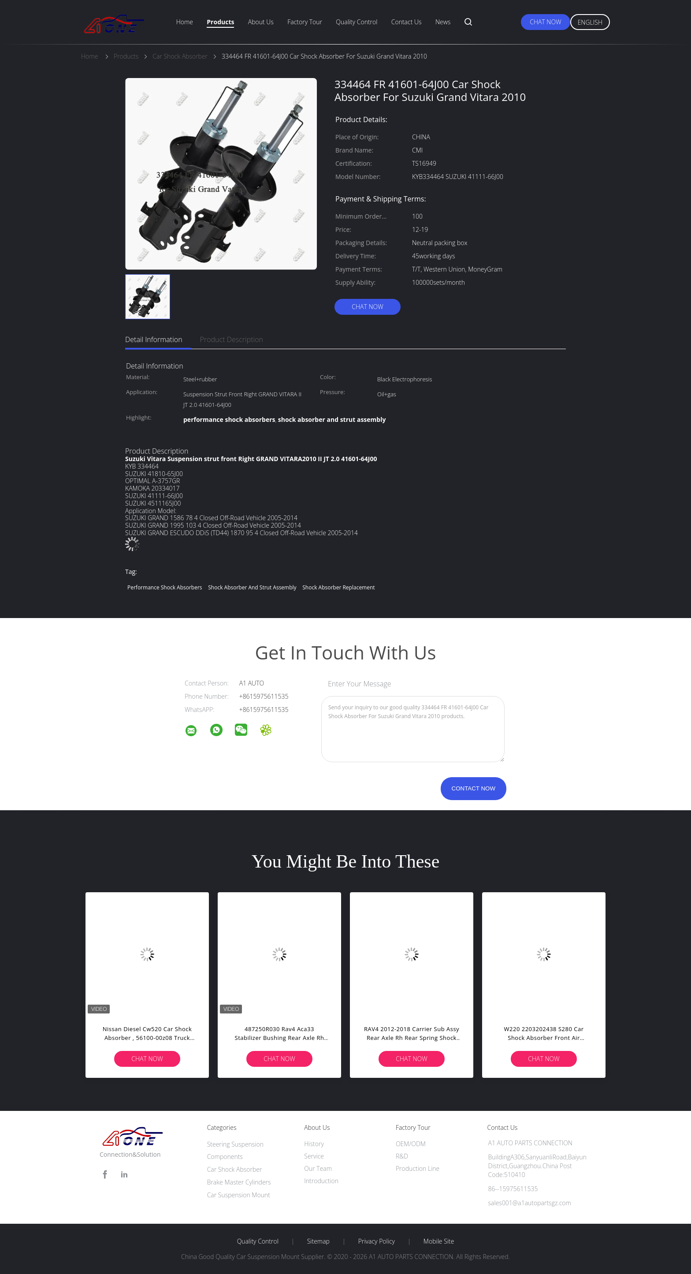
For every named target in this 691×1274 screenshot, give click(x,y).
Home (184, 22)
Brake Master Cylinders (239, 1182)
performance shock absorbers (164, 587)
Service (314, 1156)
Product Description (231, 339)
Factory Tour (304, 22)
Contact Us (406, 22)
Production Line (417, 1168)
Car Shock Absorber (234, 1169)
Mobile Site (439, 1241)
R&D (402, 1156)
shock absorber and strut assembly (252, 587)
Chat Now (545, 22)
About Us (261, 22)
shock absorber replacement (338, 587)
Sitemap (318, 1241)
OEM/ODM (411, 1144)
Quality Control (356, 22)
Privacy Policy (376, 1241)
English (590, 22)
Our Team (318, 1168)
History (314, 1144)
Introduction (321, 1181)
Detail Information (153, 339)
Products (220, 22)
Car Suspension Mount (238, 1195)
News (442, 22)
